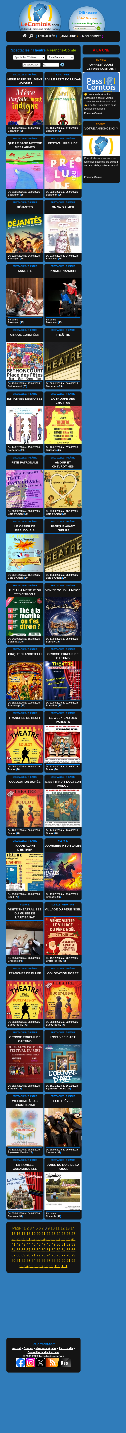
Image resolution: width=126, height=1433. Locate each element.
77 (63, 1255)
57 (29, 1250)
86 (43, 1261)
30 (24, 1239)
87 (48, 1261)
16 (19, 1234)
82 (24, 1261)
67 (14, 1255)
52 (68, 1244)
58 (33, 1250)
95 (31, 1266)
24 (58, 1234)
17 (24, 1234)
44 (29, 1244)
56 (24, 1250)
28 (14, 1239)
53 (73, 1244)
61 (48, 1250)
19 (33, 1234)
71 (33, 1255)
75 (53, 1255)
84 (33, 1261)
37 (58, 1239)
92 (73, 1261)
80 (14, 1261)
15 (14, 1234)
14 (73, 1228)
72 (38, 1255)
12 (63, 1228)
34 (43, 1239)
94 (27, 1266)
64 (63, 1250)
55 (19, 1250)
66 (73, 1250)
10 (53, 1228)
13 (68, 1228)
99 (51, 1266)
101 (64, 1266)
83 (29, 1261)
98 (46, 1266)
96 (36, 1266)
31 (29, 1239)
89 (58, 1261)
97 (41, 1266)
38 (63, 1239)
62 (53, 1250)
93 (22, 1266)
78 (68, 1255)
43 (24, 1244)
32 (33, 1239)
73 (43, 1255)
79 (73, 1255)
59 (38, 1250)
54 (14, 1250)
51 (63, 1244)
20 (38, 1234)
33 (38, 1239)
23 (53, 1234)
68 (19, 1255)
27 (73, 1234)
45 (33, 1244)
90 (63, 1261)
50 (58, 1244)
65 (68, 1250)
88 (53, 1261)
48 (48, 1244)
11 (58, 1228)
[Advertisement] (63, 1306)
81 (19, 1261)
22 (48, 1234)
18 (29, 1234)
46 (38, 1244)
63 (58, 1250)
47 (43, 1244)
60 (43, 1250)
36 (53, 1239)
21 (43, 1234)
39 (68, 1239)
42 (19, 1244)
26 (68, 1234)
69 (24, 1255)
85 (38, 1261)
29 (19, 1239)
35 (48, 1239)
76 (58, 1255)
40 (73, 1239)
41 (14, 1244)
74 (48, 1255)
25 (63, 1234)
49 (53, 1244)
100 (57, 1266)
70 (29, 1255)
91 (68, 1261)
